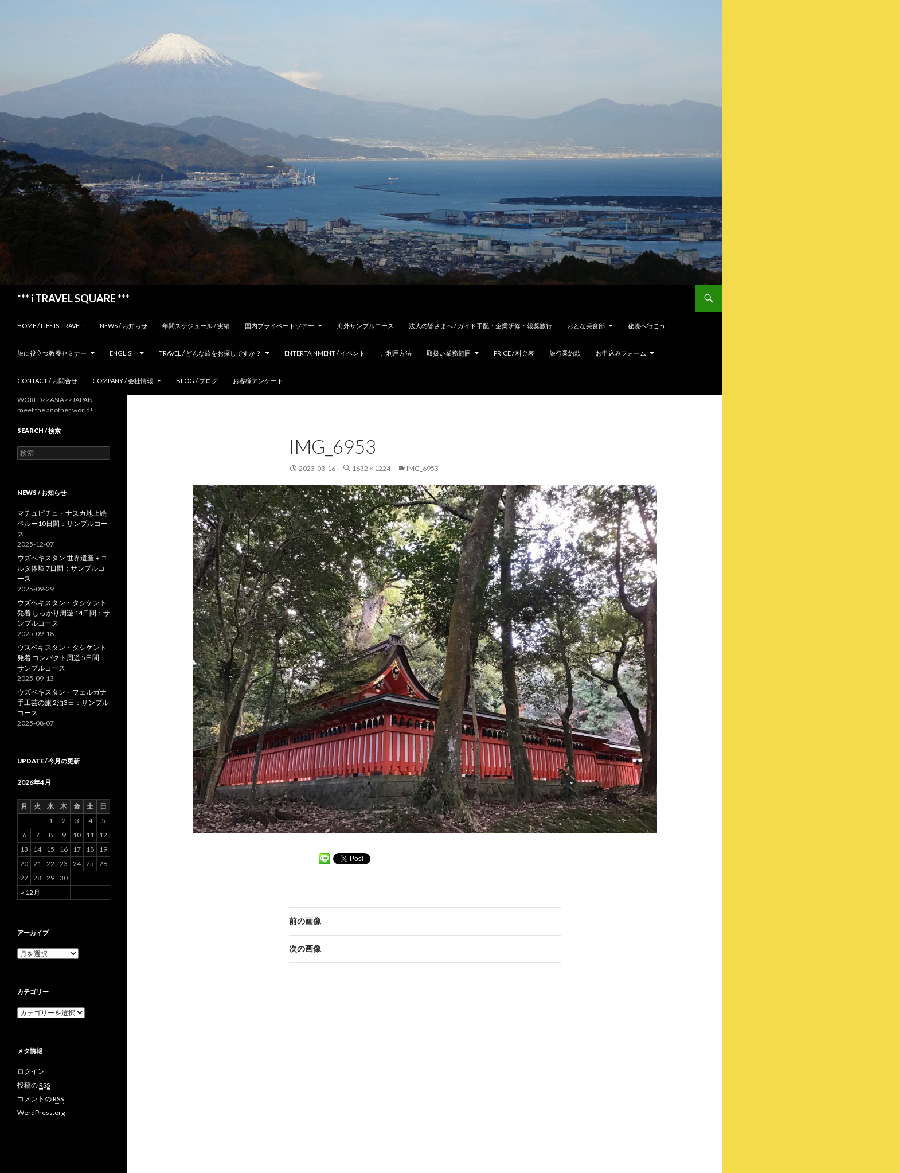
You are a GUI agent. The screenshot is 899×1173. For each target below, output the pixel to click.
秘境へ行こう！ (650, 325)
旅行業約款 (565, 353)
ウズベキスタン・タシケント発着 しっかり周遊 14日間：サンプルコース (63, 613)
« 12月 (30, 892)
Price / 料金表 (514, 353)
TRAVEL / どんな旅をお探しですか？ (210, 353)
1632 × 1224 (371, 468)
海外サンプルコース (365, 325)
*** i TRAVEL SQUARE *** (73, 298)
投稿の (33, 1085)
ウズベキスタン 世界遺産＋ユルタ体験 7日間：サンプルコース (62, 568)
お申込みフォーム (621, 353)
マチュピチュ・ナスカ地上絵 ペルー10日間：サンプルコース (62, 523)
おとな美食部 (586, 325)
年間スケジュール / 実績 (196, 325)
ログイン (31, 1071)
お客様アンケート (258, 380)
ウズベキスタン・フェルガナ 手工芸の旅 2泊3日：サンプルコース (63, 702)
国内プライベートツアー (279, 325)
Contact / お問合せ (47, 380)
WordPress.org (41, 1112)
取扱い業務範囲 (449, 353)
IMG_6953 (422, 468)
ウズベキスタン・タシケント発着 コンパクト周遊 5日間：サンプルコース (62, 657)
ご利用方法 (396, 353)
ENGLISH (123, 353)
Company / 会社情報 (122, 380)
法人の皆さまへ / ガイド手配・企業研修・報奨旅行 (480, 325)
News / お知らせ (123, 325)
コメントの (40, 1099)
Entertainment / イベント (324, 353)
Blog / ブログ (197, 380)
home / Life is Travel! (51, 325)
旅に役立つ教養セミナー (52, 353)
